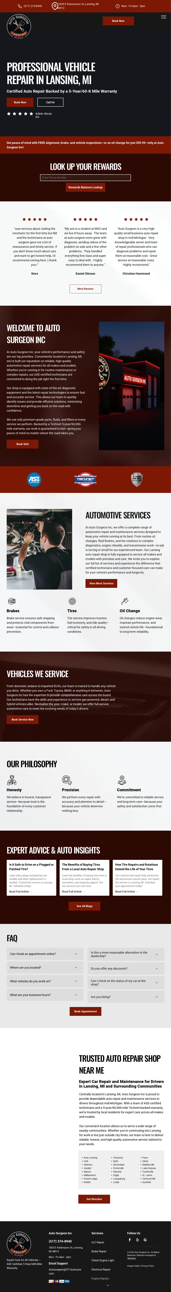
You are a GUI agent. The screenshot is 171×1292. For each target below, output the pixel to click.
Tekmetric (131, 1258)
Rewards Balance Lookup (85, 187)
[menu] (163, 17)
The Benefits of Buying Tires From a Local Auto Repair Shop (83, 867)
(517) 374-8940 (33, 6)
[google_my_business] (145, 1240)
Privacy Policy (147, 1266)
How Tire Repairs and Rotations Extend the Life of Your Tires (136, 867)
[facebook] (129, 1240)
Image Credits (133, 1266)
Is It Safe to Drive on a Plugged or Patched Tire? (31, 867)
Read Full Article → (20, 891)
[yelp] (137, 1240)
